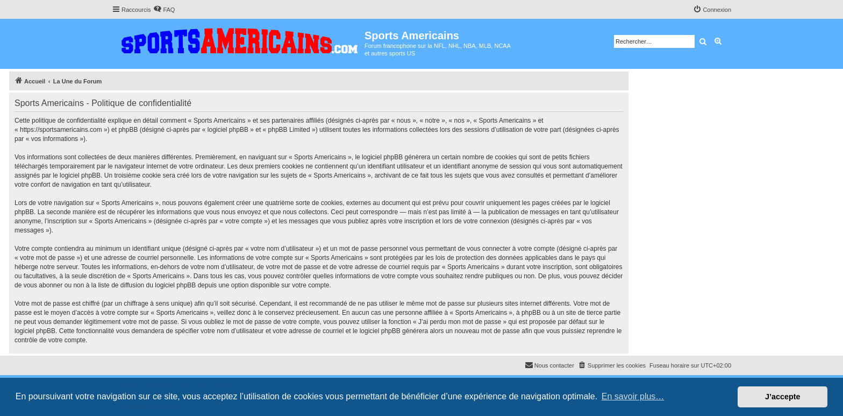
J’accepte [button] (783, 396)
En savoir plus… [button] (633, 396)
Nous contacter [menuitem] (549, 365)
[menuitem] (164, 9)
